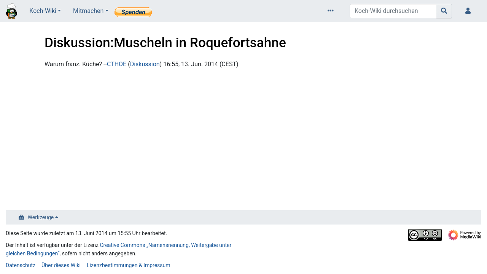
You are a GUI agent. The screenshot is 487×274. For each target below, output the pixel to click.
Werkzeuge (41, 217)
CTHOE (116, 64)
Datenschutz (20, 265)
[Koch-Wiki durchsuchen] (393, 11)
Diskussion (145, 64)
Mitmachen (88, 10)
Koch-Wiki (42, 10)
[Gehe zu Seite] (444, 11)
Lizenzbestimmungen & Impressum (128, 265)
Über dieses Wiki (61, 265)
